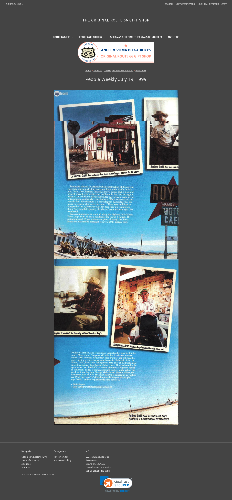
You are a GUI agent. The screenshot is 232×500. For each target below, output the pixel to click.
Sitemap (26, 467)
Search (169, 4)
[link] (116, 484)
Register (214, 4)
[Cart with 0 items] (223, 4)
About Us (173, 37)
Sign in (202, 4)
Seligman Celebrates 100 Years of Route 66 (136, 37)
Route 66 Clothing (92, 37)
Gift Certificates (185, 4)
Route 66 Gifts (63, 37)
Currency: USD (14, 4)
